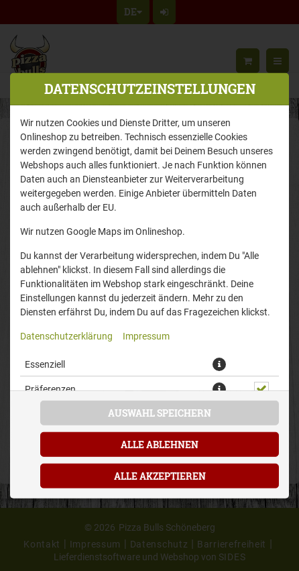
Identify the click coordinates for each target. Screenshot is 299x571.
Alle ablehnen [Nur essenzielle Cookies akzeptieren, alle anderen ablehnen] (159, 444)
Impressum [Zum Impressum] (146, 335)
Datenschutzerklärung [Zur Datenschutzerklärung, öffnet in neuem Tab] (66, 335)
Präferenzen (50, 388)
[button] (219, 363)
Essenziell (45, 363)
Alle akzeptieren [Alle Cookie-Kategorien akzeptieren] (160, 476)
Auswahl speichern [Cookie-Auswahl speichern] (159, 413)
